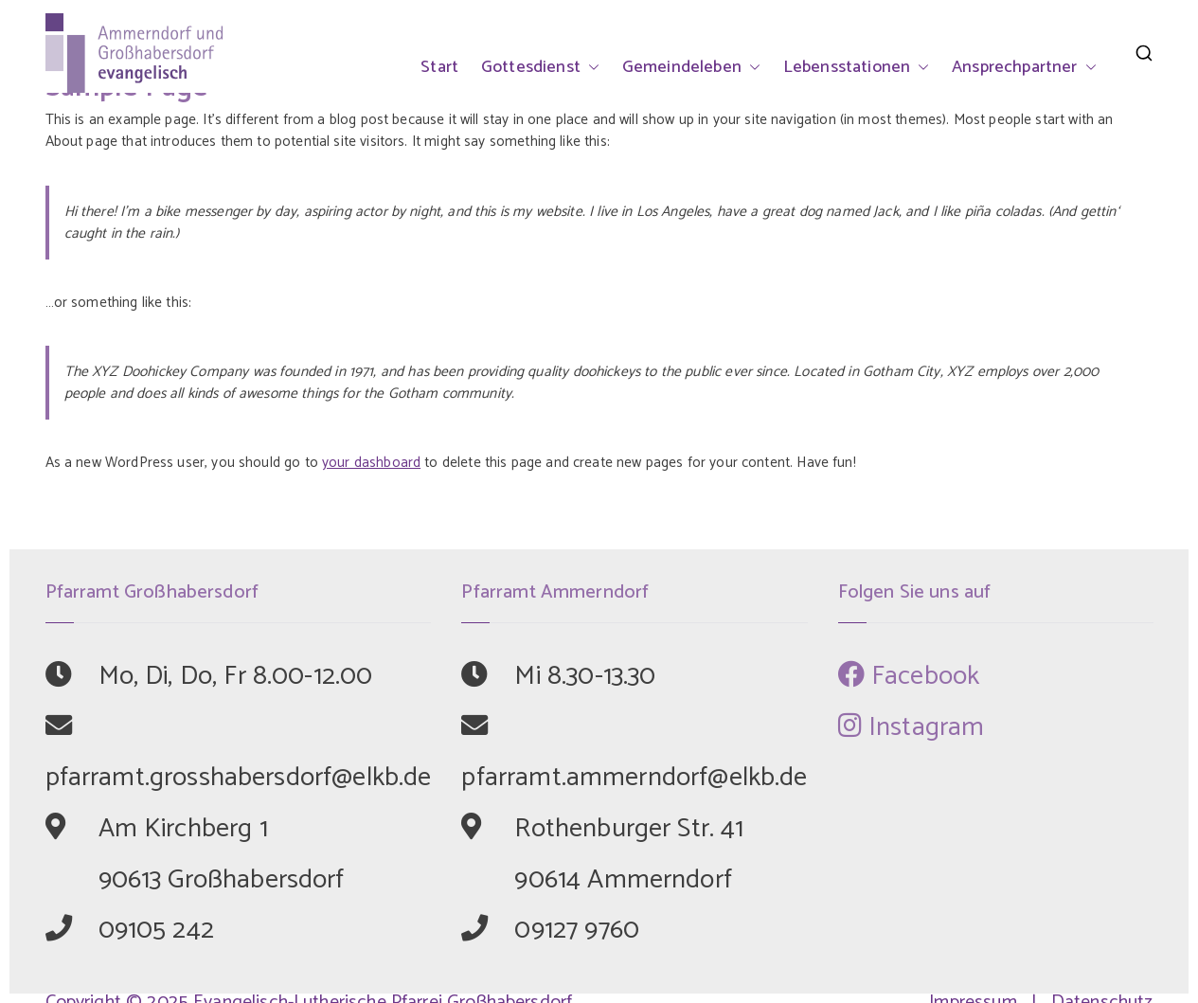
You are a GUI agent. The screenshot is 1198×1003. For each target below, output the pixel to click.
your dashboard (371, 463)
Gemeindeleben (691, 67)
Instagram (911, 727)
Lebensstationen (856, 67)
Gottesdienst (540, 67)
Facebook (909, 676)
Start (439, 67)
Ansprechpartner (1024, 67)
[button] (590, 67)
